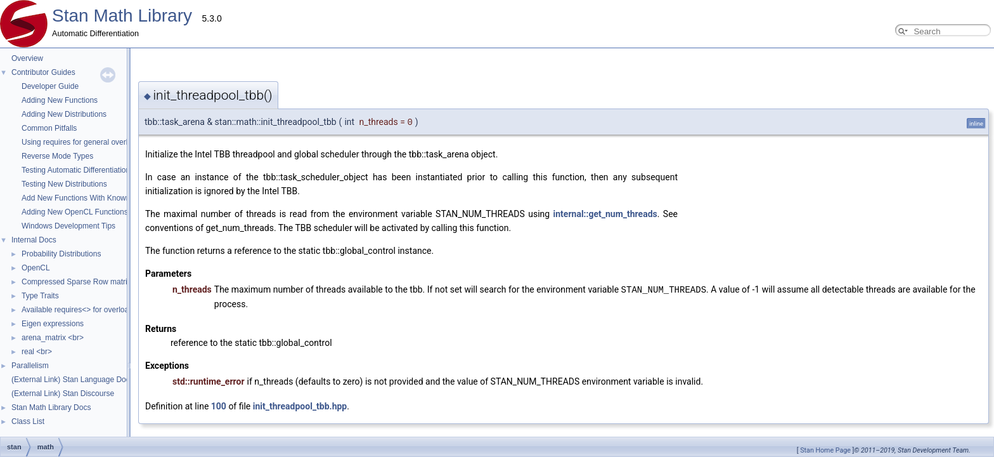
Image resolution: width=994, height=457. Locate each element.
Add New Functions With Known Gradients (93, 198)
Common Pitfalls (49, 128)
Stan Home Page (825, 450)
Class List (27, 421)
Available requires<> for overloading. (83, 309)
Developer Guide (50, 86)
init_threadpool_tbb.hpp (173, 392)
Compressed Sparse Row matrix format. (89, 281)
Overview (27, 58)
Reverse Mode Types (57, 156)
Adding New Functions (60, 100)
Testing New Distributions (64, 184)
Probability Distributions (61, 253)
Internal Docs (33, 239)
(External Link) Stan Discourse (62, 393)
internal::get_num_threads (479, 214)
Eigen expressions (53, 323)
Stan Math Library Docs (51, 407)
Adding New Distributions (64, 114)
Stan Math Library (122, 15)
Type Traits (40, 295)
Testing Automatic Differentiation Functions (93, 170)
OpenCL (36, 267)
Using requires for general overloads (83, 142)
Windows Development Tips (68, 226)
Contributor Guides (43, 72)
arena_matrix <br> (53, 337)
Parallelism (30, 365)
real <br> (37, 351)
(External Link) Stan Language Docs (72, 379)
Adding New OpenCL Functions (75, 212)
